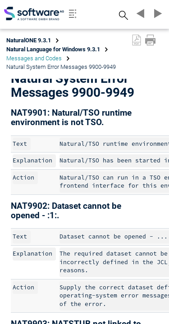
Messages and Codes (34, 58)
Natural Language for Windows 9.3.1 (53, 49)
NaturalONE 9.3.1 (28, 40)
